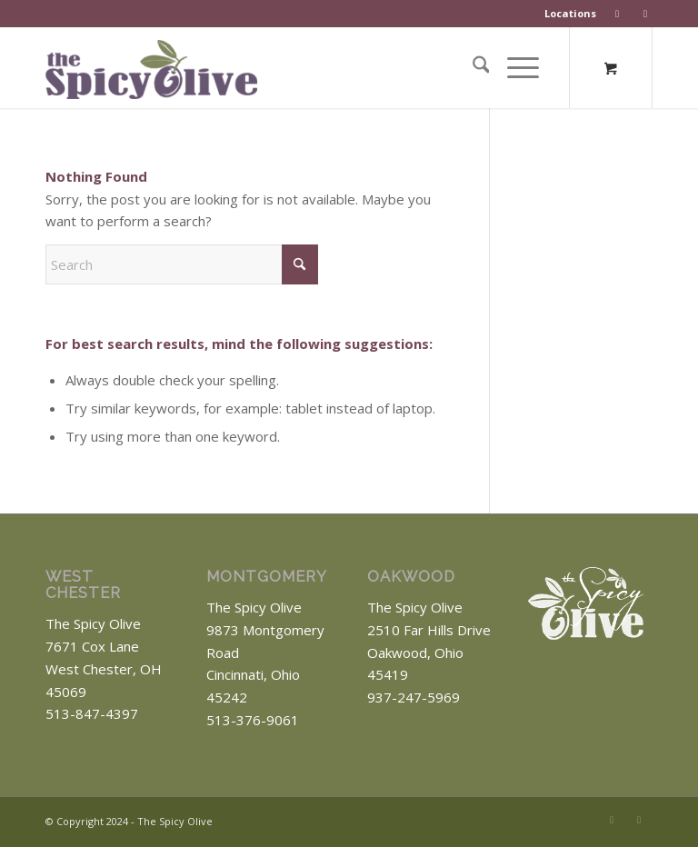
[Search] (472, 67)
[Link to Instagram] (639, 819)
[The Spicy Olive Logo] (166, 74)
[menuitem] (570, 13)
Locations (570, 13)
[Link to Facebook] (611, 819)
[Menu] (514, 67)
